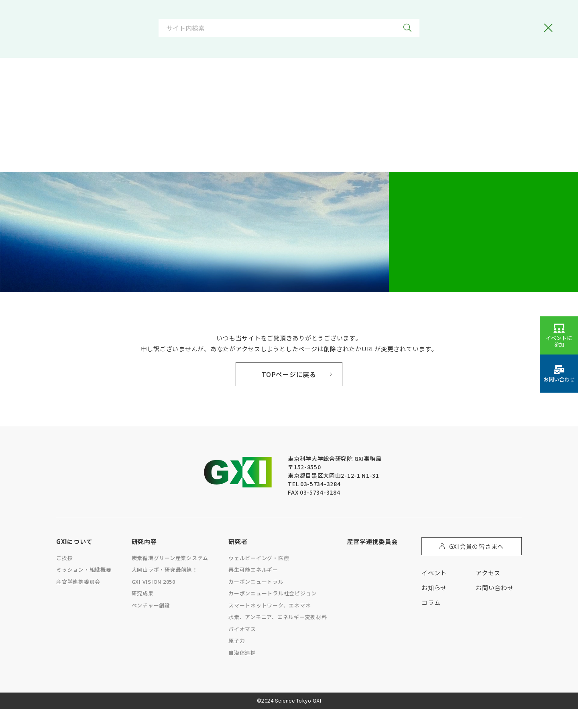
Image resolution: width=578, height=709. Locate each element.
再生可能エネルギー (253, 569)
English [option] (357, 19)
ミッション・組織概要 (84, 569)
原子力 (236, 640)
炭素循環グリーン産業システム (170, 558)
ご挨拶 (64, 558)
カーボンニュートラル (256, 581)
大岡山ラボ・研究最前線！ (165, 569)
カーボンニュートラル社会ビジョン (272, 593)
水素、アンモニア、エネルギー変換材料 (277, 617)
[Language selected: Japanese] (342, 19)
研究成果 (143, 593)
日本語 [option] (324, 19)
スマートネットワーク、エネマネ (269, 605)
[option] (324, 19)
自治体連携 (242, 652)
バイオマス (242, 629)
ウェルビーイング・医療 (258, 558)
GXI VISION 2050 (153, 581)
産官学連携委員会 (78, 581)
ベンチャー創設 (151, 605)
